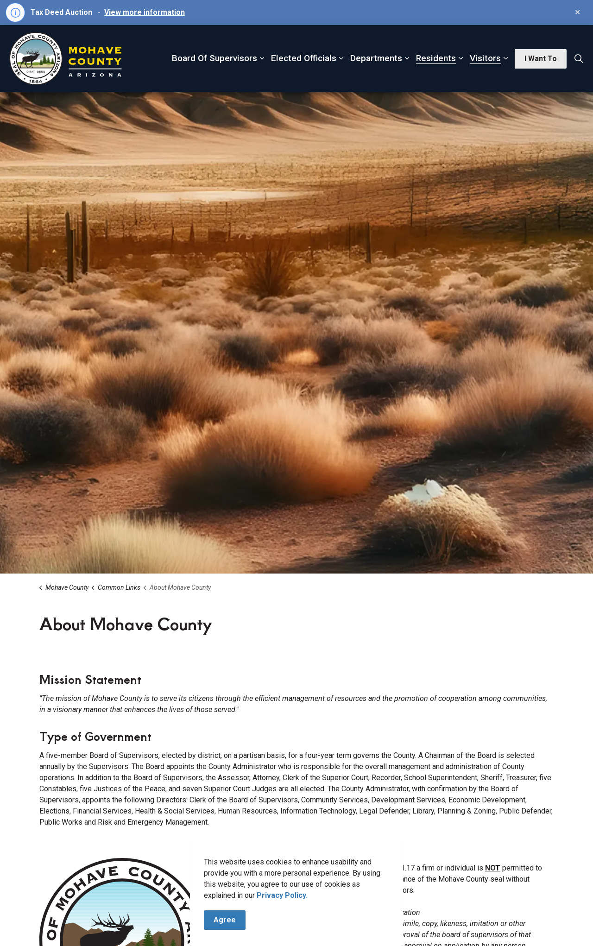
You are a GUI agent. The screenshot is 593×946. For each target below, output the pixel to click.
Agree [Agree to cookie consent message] (224, 933)
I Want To (540, 59)
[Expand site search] (579, 58)
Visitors (485, 58)
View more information (144, 12)
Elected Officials (303, 58)
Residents (436, 58)
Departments (376, 58)
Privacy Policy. (282, 908)
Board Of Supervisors (214, 58)
